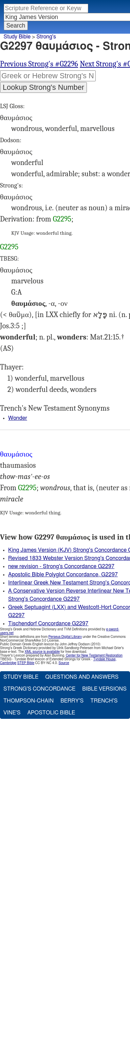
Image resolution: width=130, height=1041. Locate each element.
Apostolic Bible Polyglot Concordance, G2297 (63, 574)
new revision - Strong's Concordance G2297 (61, 566)
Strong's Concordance (39, 689)
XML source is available (42, 652)
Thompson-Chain (28, 701)
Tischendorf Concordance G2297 (48, 623)
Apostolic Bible (51, 712)
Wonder (17, 418)
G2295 (62, 219)
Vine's (11, 712)
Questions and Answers (81, 677)
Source (63, 663)
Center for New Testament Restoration (94, 655)
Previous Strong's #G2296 (39, 64)
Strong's (46, 36)
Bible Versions (104, 689)
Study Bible (17, 36)
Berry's (71, 701)
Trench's (103, 701)
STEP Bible (25, 663)
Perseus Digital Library (65, 637)
